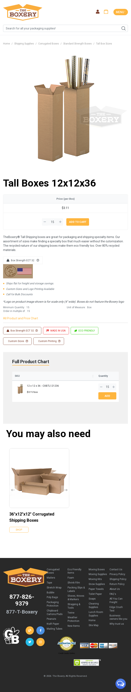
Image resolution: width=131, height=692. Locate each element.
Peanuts (51, 618)
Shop (19, 529)
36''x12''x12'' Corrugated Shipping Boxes (31, 517)
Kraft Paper (53, 623)
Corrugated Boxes (48, 43)
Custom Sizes (17, 341)
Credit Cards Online (66, 653)
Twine (71, 612)
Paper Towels (96, 589)
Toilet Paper (95, 594)
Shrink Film (74, 582)
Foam (71, 577)
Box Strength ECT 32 (23, 260)
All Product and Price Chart (20, 318)
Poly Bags (52, 597)
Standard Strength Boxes (77, 43)
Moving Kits (95, 579)
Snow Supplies (97, 584)
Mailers (51, 577)
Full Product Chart (30, 361)
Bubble (50, 592)
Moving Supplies (98, 574)
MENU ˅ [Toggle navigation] (120, 12)
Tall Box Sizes (104, 43)
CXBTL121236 (51, 385)
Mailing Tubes (54, 628)
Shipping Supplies (24, 43)
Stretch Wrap (54, 587)
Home (6, 43)
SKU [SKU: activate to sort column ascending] (17, 376)
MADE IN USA (56, 330)
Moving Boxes (97, 569)
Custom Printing (49, 341)
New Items (74, 625)
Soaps (92, 598)
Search (123, 28)
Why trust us (117, 623)
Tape (49, 582)
